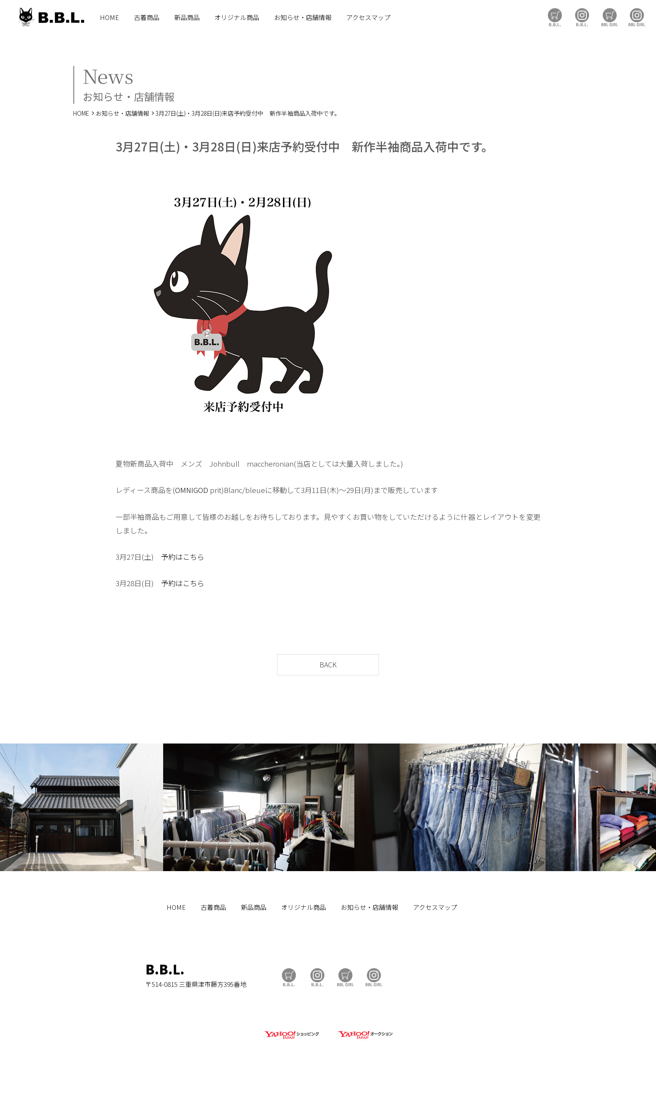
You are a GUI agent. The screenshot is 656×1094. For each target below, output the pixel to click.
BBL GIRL (636, 17)
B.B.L (50, 17)
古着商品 (146, 17)
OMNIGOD (191, 489)
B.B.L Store (554, 17)
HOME (109, 17)
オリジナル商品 (237, 17)
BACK (328, 664)
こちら (193, 556)
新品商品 (187, 17)
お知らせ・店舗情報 (302, 17)
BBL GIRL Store (609, 17)
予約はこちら (182, 583)
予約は (172, 556)
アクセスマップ (368, 17)
